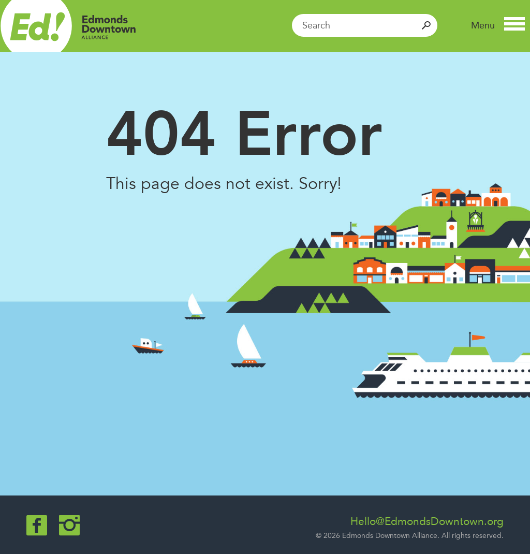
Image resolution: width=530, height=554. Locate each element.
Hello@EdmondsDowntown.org (427, 521)
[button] (498, 25)
